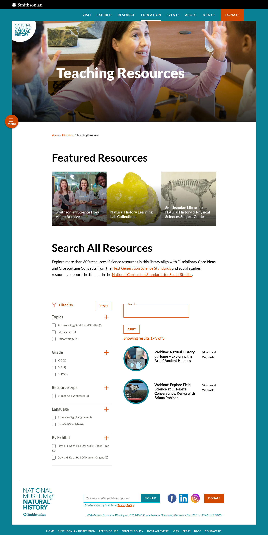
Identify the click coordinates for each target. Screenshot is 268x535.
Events (173, 15)
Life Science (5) (66, 332)
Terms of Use (108, 528)
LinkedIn (181, 495)
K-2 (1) (61, 360)
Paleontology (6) (67, 338)
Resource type (65, 387)
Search (250, 15)
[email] (120, 495)
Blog (197, 528)
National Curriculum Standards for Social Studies (152, 274)
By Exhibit (61, 437)
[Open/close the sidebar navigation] (12, 121)
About (191, 15)
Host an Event (158, 528)
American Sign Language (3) (74, 417)
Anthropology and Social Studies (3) (79, 325)
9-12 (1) (62, 374)
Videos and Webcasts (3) (73, 395)
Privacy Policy (124, 502)
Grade (57, 352)
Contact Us (213, 528)
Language (60, 409)
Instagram (193, 495)
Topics (57, 316)
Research (127, 15)
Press (187, 528)
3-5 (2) (61, 367)
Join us (208, 15)
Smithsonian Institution (76, 528)
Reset (104, 306)
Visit (86, 15)
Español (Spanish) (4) (70, 424)
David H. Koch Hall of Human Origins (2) (82, 457)
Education (151, 15)
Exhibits (104, 15)
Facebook (170, 495)
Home (55, 135)
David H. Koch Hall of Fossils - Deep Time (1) (80, 448)
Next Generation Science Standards (141, 268)
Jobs (175, 528)
